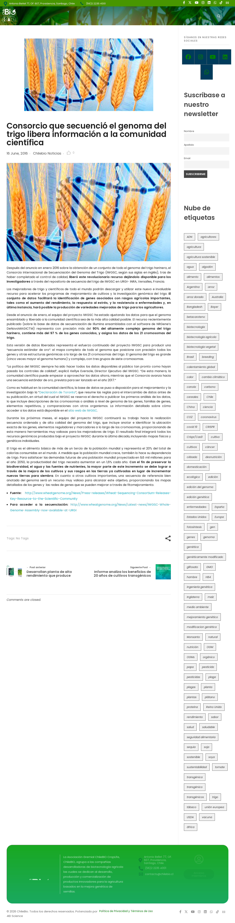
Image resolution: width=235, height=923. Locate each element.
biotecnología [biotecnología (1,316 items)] (196, 327)
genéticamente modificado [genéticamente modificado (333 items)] (205, 557)
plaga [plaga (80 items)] (212, 677)
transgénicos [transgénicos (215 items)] (195, 797)
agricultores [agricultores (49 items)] (208, 237)
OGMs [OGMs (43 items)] (191, 657)
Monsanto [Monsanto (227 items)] (193, 637)
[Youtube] (213, 56)
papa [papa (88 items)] (190, 667)
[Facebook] (188, 56)
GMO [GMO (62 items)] (209, 567)
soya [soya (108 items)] (211, 757)
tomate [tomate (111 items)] (220, 767)
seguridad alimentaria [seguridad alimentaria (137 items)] (201, 737)
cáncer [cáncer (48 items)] (210, 447)
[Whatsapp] (206, 72)
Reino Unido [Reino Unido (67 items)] (214, 707)
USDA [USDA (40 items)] (190, 817)
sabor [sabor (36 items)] (214, 717)
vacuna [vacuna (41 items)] (207, 817)
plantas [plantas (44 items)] (191, 697)
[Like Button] (69, 153)
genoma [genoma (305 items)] (208, 537)
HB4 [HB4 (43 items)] (208, 577)
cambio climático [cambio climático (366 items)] (213, 377)
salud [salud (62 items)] (190, 727)
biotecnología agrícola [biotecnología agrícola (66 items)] (201, 337)
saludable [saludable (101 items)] (208, 727)
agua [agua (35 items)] (190, 267)
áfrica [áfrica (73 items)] (190, 827)
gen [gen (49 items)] (212, 527)
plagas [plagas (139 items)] (191, 687)
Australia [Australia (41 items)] (217, 297)
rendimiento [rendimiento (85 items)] (195, 717)
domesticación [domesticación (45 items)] (197, 467)
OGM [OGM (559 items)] (210, 647)
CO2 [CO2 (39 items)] (189, 417)
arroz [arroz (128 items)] (211, 287)
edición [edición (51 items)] (213, 477)
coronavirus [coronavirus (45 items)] (208, 417)
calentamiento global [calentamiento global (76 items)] (201, 367)
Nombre (189, 131)
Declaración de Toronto (57, 392)
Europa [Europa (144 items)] (219, 517)
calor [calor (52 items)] (190, 377)
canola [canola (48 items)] (191, 387)
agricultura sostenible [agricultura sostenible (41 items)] (201, 257)
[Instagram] (200, 56)
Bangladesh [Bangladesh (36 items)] (194, 307)
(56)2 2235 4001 (96, 3)
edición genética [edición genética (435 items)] (198, 497)
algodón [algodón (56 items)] (207, 267)
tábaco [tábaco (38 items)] (191, 807)
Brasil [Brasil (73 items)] (190, 357)
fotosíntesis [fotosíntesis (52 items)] (194, 527)
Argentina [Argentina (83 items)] (193, 287)
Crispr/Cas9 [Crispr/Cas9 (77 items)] (195, 437)
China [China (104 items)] (191, 407)
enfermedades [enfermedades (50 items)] (196, 507)
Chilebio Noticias (47, 153)
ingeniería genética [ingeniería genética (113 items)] (199, 587)
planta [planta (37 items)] (208, 687)
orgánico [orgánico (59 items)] (209, 657)
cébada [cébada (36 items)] (192, 457)
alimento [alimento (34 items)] (192, 277)
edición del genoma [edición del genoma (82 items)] (200, 487)
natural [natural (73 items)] (213, 637)
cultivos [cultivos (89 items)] (192, 447)
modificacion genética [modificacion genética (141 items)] (202, 627)
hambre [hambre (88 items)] (192, 577)
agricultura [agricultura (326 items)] (194, 247)
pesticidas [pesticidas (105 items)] (193, 677)
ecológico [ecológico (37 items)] (193, 477)
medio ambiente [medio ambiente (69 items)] (198, 607)
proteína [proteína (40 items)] (192, 707)
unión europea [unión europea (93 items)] (214, 807)
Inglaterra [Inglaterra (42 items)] (193, 597)
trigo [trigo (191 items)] (215, 797)
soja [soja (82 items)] (206, 747)
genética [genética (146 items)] (193, 547)
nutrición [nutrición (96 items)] (192, 647)
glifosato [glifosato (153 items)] (192, 567)
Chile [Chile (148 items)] (210, 397)
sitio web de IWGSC (82, 410)
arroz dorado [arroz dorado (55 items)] (195, 297)
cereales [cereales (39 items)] (192, 397)
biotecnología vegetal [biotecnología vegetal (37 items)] (201, 347)
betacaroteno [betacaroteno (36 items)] (196, 317)
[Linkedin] (225, 56)
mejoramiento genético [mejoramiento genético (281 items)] (202, 617)
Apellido (189, 144)
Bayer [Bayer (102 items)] (214, 307)
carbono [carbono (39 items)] (209, 387)
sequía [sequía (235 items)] (191, 747)
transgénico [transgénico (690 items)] (195, 787)
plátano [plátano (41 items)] (210, 697)
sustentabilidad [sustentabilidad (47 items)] (197, 767)
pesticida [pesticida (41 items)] (208, 667)
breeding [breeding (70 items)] (208, 357)
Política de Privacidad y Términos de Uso (126, 911)
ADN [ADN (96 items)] (189, 237)
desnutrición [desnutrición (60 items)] (213, 457)
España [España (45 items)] (219, 507)
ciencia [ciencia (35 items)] (208, 407)
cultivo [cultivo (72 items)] (215, 437)
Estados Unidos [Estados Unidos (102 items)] (196, 517)
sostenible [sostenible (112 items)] (193, 757)
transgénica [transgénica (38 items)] (195, 777)
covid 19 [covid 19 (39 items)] (192, 427)
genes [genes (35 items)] (191, 537)
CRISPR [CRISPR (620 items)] (210, 427)
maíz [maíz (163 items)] (211, 597)
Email (187, 158)
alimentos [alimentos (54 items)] (213, 277)
